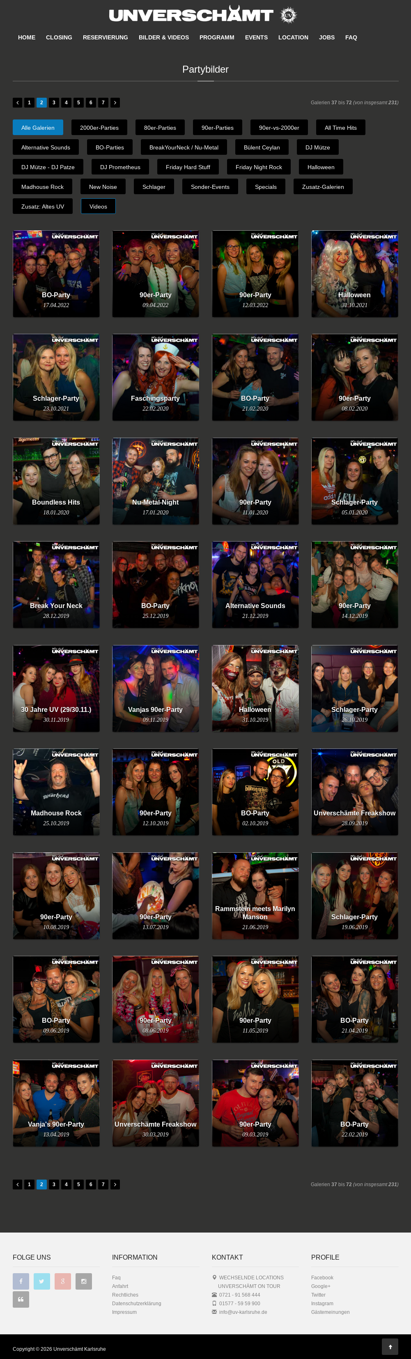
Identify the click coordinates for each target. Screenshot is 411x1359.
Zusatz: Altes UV (42, 206)
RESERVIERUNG (105, 37)
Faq (116, 1277)
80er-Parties (160, 127)
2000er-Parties (99, 127)
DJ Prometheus (120, 167)
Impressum (124, 1312)
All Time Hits (341, 127)
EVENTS (256, 37)
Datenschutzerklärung (136, 1303)
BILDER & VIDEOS (164, 37)
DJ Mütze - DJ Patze (48, 167)
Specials (266, 187)
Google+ (321, 1286)
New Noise (103, 187)
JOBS (327, 37)
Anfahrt (120, 1286)
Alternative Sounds (45, 147)
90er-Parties (218, 127)
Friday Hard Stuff (188, 167)
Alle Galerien (38, 127)
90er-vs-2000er (279, 127)
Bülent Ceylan (262, 147)
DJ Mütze (317, 147)
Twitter (318, 1295)
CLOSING (59, 37)
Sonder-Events (210, 187)
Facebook (322, 1277)
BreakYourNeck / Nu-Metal (183, 147)
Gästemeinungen (330, 1312)
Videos (98, 206)
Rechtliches (125, 1295)
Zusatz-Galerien (323, 187)
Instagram (322, 1303)
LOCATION (293, 37)
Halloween (321, 167)
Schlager (153, 187)
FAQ (351, 37)
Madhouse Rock (42, 187)
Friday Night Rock (259, 167)
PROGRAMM (217, 37)
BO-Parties (110, 147)
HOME (26, 37)
